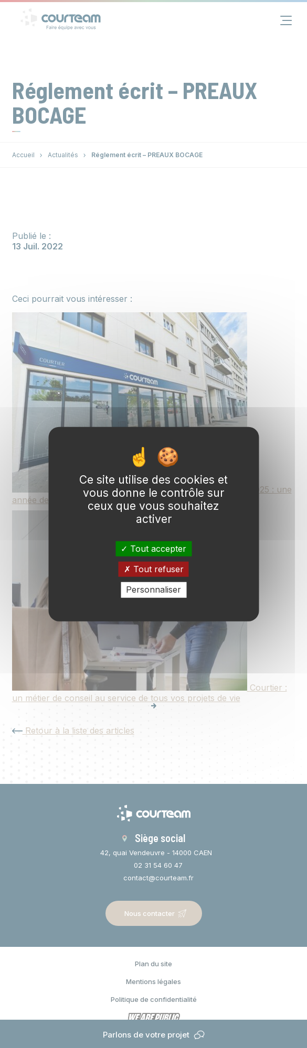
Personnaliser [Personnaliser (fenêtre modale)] (153, 589)
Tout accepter (153, 548)
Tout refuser (154, 569)
